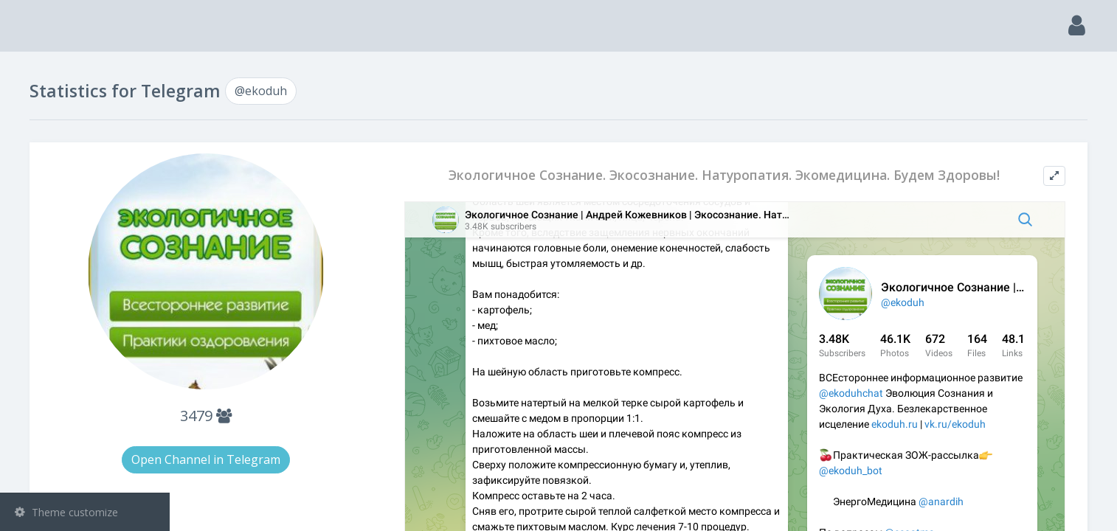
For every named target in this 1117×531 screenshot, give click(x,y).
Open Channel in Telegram (347, 459)
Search (38, 108)
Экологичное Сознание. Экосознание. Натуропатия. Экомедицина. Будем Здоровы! (760, 180)
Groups (87, 183)
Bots (87, 220)
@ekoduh (59, 292)
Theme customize (66, 512)
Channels (87, 145)
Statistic (89, 258)
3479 (347, 416)
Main (35, 70)
